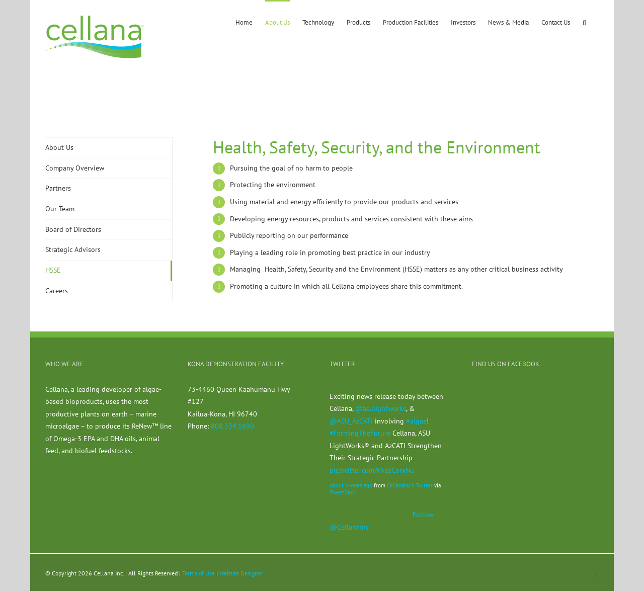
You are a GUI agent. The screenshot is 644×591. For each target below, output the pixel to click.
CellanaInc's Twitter (410, 485)
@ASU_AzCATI (351, 421)
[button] (584, 21)
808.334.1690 (232, 426)
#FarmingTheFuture (360, 433)
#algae (416, 421)
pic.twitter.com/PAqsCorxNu (372, 470)
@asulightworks (380, 408)
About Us (59, 147)
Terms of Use (198, 573)
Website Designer (241, 573)
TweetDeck (343, 492)
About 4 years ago (351, 485)
